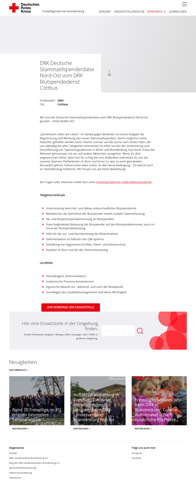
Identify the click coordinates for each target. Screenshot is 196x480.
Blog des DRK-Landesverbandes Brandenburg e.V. (34, 463)
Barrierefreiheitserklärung (22, 468)
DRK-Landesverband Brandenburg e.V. (29, 458)
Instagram (137, 453)
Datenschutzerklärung (20, 473)
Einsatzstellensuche (129, 11)
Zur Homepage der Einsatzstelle (70, 308)
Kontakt (105, 11)
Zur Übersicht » (18, 370)
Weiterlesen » (20, 429)
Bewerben (155, 11)
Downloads (178, 11)
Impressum (15, 478)
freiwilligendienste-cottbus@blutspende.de (124, 182)
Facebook (136, 458)
